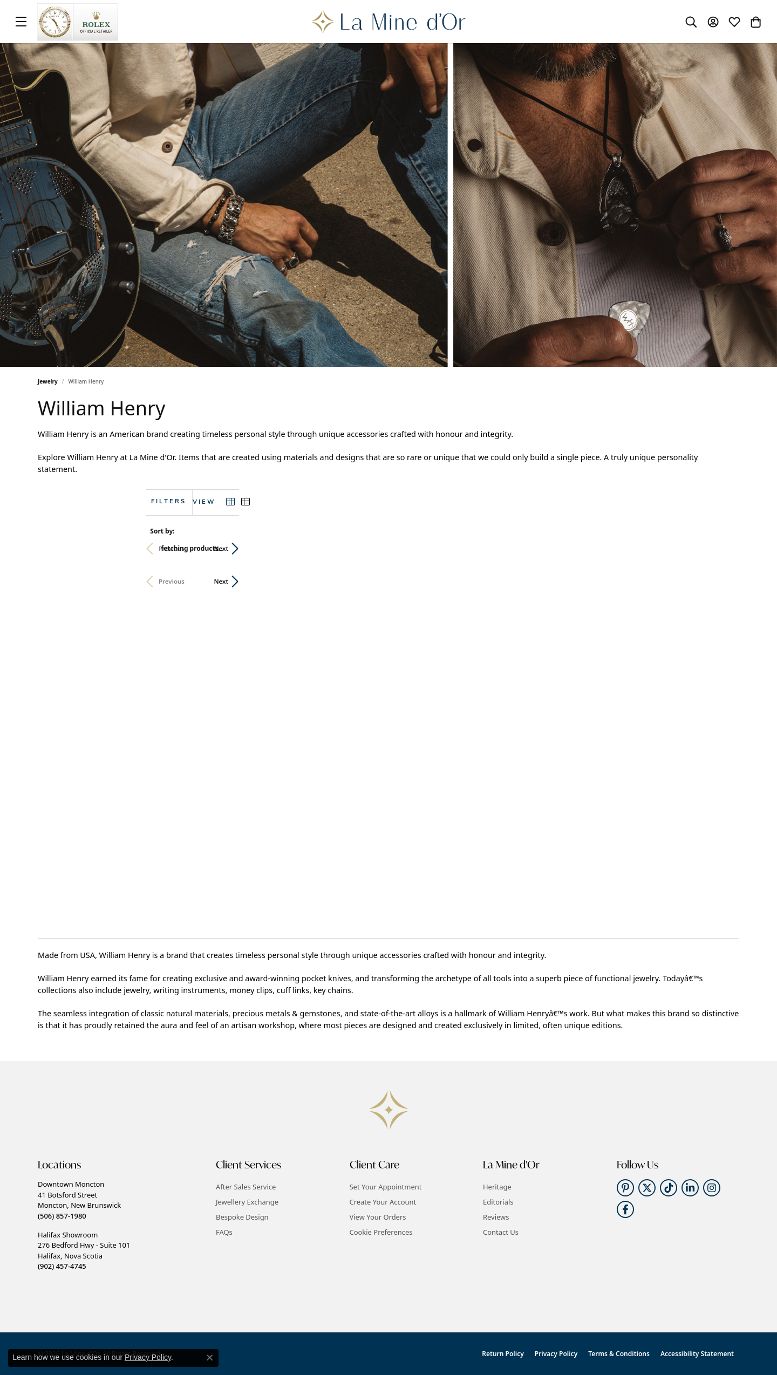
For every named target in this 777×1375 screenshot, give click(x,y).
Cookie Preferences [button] (381, 1232)
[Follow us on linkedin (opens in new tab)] (690, 1187)
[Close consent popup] (210, 1358)
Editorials (498, 1202)
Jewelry (48, 381)
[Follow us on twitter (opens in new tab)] (647, 1187)
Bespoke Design (242, 1217)
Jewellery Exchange (247, 1202)
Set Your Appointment (386, 1187)
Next (721, 548)
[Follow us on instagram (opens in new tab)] (711, 1187)
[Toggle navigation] (21, 21)
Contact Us (501, 1232)
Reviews (496, 1217)
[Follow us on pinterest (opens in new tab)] (625, 1187)
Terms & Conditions (619, 1353)
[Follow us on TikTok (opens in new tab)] (668, 1187)
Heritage (497, 1187)
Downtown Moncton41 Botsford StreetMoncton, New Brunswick (79, 1199)
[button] (691, 21)
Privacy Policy (556, 1353)
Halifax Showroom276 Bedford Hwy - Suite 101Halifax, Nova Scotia (84, 1250)
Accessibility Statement (697, 1353)
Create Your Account (383, 1202)
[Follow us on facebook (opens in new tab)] (625, 1209)
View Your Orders (378, 1217)
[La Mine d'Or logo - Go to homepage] (389, 21)
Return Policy (502, 1353)
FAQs (224, 1232)
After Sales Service (246, 1187)
